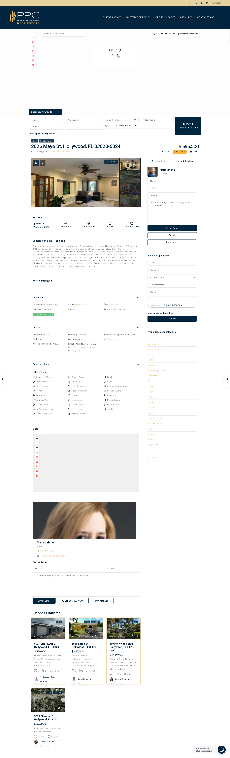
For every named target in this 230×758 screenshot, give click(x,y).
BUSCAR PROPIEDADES (189, 126)
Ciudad (35, 127)
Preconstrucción (155, 423)
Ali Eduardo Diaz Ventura (48, 659)
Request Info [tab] (158, 161)
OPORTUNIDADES (165, 17)
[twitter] (196, 3)
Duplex (150, 391)
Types (34, 120)
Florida (55, 309)
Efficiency (152, 407)
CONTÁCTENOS (205, 17)
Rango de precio (110, 125)
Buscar (172, 318)
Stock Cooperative (156, 349)
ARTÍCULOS (186, 17)
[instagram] (207, 3)
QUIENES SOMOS (112, 17)
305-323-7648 (100, 512)
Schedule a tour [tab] (185, 161)
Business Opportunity (157, 370)
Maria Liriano (98, 503)
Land (149, 429)
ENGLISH (217, 3)
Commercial (153, 376)
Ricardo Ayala (84, 659)
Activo (150, 354)
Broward (64, 151)
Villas (149, 381)
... (52, 645)
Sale (35, 141)
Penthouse (152, 397)
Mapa (35, 429)
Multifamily (152, 365)
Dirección (38, 297)
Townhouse (152, 439)
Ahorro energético (42, 280)
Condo (150, 386)
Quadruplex (153, 344)
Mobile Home (153, 402)
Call (73, 581)
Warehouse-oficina (156, 418)
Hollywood (53, 151)
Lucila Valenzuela (123, 659)
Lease (150, 360)
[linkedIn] (201, 3)
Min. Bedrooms (111, 120)
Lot (149, 338)
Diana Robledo (47, 722)
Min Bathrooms (148, 120)
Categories (73, 120)
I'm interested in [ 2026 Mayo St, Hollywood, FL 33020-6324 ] (86, 565)
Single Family (46, 141)
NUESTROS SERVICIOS (138, 17)
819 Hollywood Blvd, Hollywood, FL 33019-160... (122, 627)
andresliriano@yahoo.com (107, 517)
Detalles (37, 327)
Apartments (152, 434)
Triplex (150, 413)
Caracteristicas (41, 364)
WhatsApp (101, 581)
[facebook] (190, 3)
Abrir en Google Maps (43, 314)
